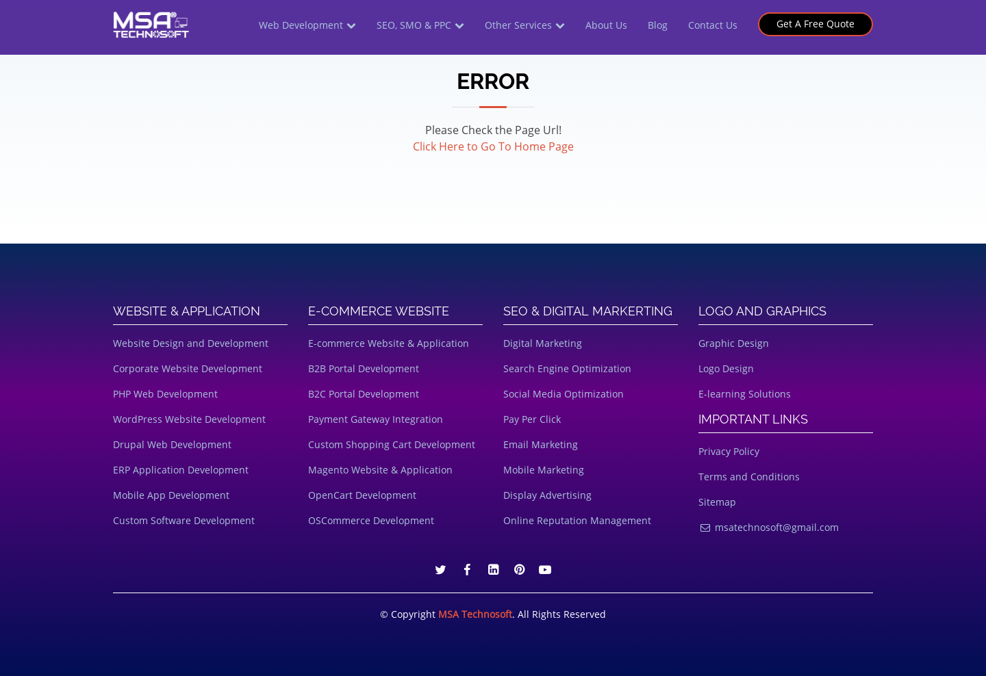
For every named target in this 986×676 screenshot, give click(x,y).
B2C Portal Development (363, 393)
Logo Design (726, 368)
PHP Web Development (165, 393)
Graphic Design (733, 343)
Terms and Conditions (749, 476)
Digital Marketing (542, 343)
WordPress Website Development (189, 419)
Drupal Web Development (172, 444)
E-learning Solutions (744, 393)
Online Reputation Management (577, 520)
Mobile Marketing (543, 469)
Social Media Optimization (563, 393)
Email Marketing (540, 444)
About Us (606, 24)
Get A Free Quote (815, 23)
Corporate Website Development (187, 368)
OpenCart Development (362, 495)
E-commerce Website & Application (388, 343)
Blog (658, 24)
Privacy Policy (728, 451)
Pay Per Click (532, 419)
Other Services (518, 24)
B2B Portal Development (363, 368)
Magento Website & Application (380, 469)
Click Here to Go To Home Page (493, 146)
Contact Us (712, 24)
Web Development (301, 24)
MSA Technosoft (475, 614)
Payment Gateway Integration (375, 419)
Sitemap (717, 501)
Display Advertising (547, 495)
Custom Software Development (184, 520)
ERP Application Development (181, 469)
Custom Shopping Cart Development (391, 444)
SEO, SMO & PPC (414, 24)
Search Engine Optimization (567, 368)
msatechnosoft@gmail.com (768, 527)
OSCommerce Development (371, 520)
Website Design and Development (190, 343)
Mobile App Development (171, 495)
